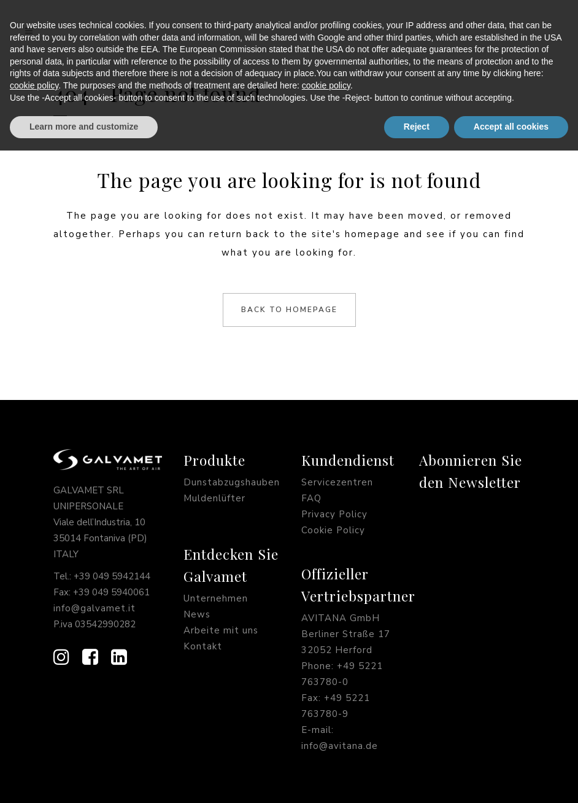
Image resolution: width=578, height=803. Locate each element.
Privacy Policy (334, 514)
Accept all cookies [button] (511, 779)
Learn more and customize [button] (83, 779)
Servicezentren (337, 482)
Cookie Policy (333, 530)
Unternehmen (215, 598)
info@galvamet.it (94, 608)
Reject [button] (417, 779)
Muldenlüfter (214, 498)
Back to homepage (289, 310)
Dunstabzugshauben (231, 482)
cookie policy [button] (34, 738)
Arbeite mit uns (220, 630)
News (196, 614)
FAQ (311, 498)
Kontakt (202, 646)
